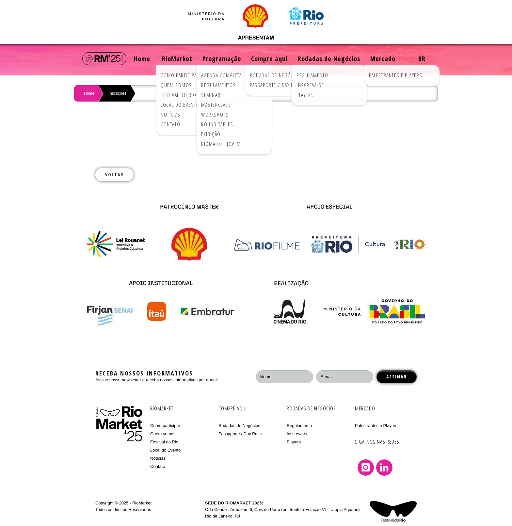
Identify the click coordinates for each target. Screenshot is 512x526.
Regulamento (299, 425)
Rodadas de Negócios (329, 58)
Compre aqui (269, 58)
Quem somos (162, 433)
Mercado (382, 58)
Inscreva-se (298, 433)
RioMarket (177, 58)
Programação (221, 58)
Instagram (366, 467)
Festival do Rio (164, 441)
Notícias (158, 458)
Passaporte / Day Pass (240, 433)
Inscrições (117, 93)
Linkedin (384, 467)
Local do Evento (165, 450)
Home (142, 58)
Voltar (114, 174)
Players (294, 441)
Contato (157, 466)
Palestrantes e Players (376, 425)
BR (424, 58)
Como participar (165, 425)
